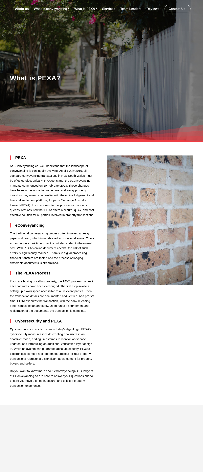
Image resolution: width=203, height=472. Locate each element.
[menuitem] (21, 9)
